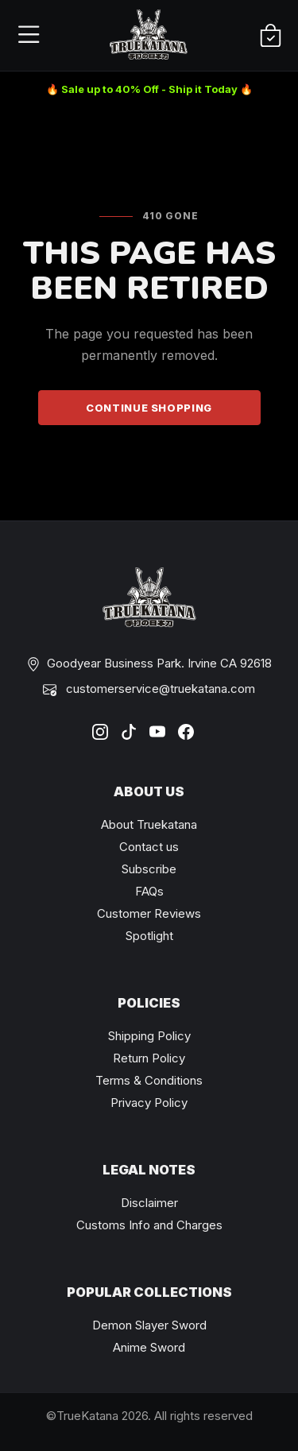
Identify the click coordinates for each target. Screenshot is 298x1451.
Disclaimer (149, 1202)
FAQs (149, 891)
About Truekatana (149, 824)
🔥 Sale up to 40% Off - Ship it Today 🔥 (149, 89)
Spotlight (149, 935)
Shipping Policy (149, 1035)
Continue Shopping (149, 407)
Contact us (149, 846)
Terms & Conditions (149, 1080)
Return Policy (149, 1058)
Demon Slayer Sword (149, 1325)
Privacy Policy (149, 1102)
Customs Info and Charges (149, 1224)
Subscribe (149, 868)
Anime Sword (149, 1347)
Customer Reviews (149, 913)
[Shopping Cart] (270, 36)
